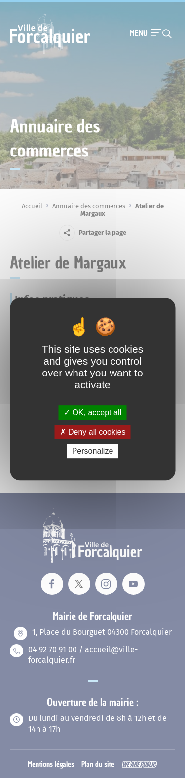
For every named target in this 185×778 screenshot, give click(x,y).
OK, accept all (92, 412)
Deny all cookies (93, 432)
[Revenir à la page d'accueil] (50, 53)
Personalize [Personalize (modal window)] (92, 451)
